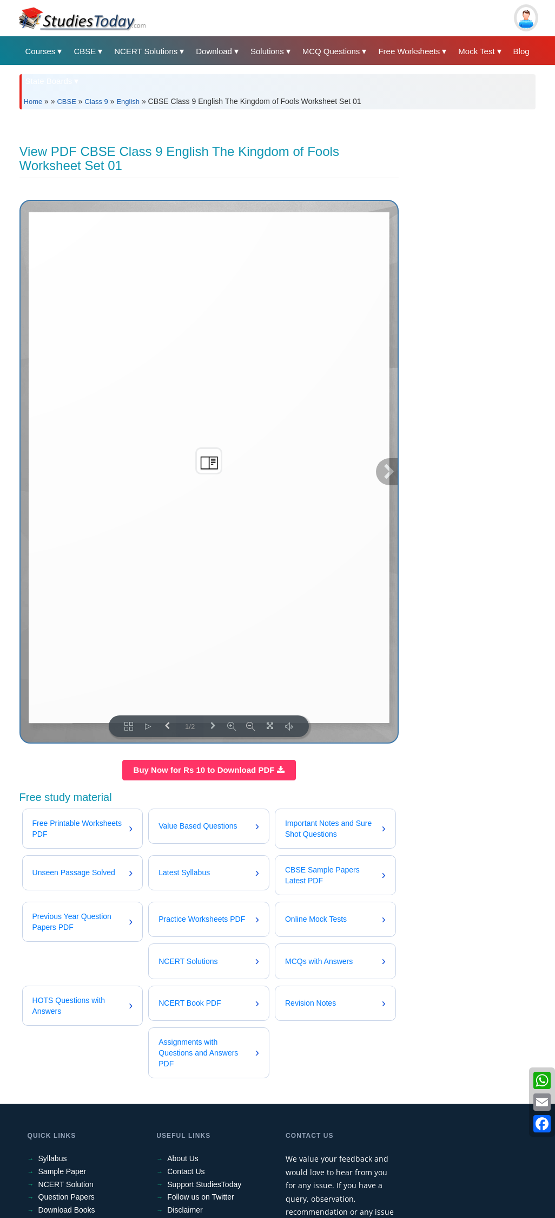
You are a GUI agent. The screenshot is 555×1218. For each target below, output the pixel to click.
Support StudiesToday (204, 1184)
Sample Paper (62, 1171)
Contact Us (185, 1171)
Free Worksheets (409, 51)
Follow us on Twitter (200, 1197)
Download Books (66, 1210)
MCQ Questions (331, 51)
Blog (521, 51)
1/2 (190, 726)
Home (33, 101)
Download (214, 51)
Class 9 (96, 101)
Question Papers (66, 1197)
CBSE (85, 51)
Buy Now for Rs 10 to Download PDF (209, 769)
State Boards (48, 81)
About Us (183, 1158)
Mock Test (476, 51)
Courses (40, 51)
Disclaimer (184, 1210)
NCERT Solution (66, 1184)
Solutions (267, 51)
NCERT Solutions (145, 51)
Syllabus (52, 1158)
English (128, 101)
